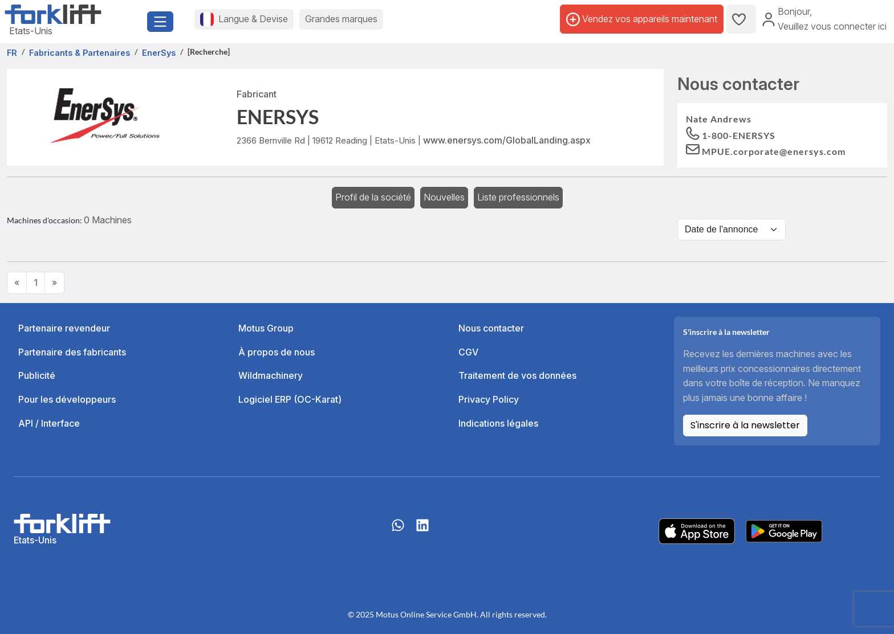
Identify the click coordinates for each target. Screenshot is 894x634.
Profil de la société (373, 197)
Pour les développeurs (67, 399)
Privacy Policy (488, 399)
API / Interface (49, 423)
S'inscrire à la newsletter (745, 425)
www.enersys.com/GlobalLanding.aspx (507, 140)
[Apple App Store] (696, 530)
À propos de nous (276, 352)
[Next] (54, 283)
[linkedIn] (422, 531)
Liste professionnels (518, 197)
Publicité (36, 375)
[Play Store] (784, 530)
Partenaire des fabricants (72, 352)
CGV (468, 352)
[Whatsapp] (398, 531)
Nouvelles (444, 197)
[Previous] (17, 283)
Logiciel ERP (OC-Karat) (290, 399)
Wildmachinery (270, 375)
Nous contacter (491, 328)
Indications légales (498, 423)
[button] (766, 150)
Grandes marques (341, 18)
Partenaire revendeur (64, 328)
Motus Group (266, 328)
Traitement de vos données (517, 375)
